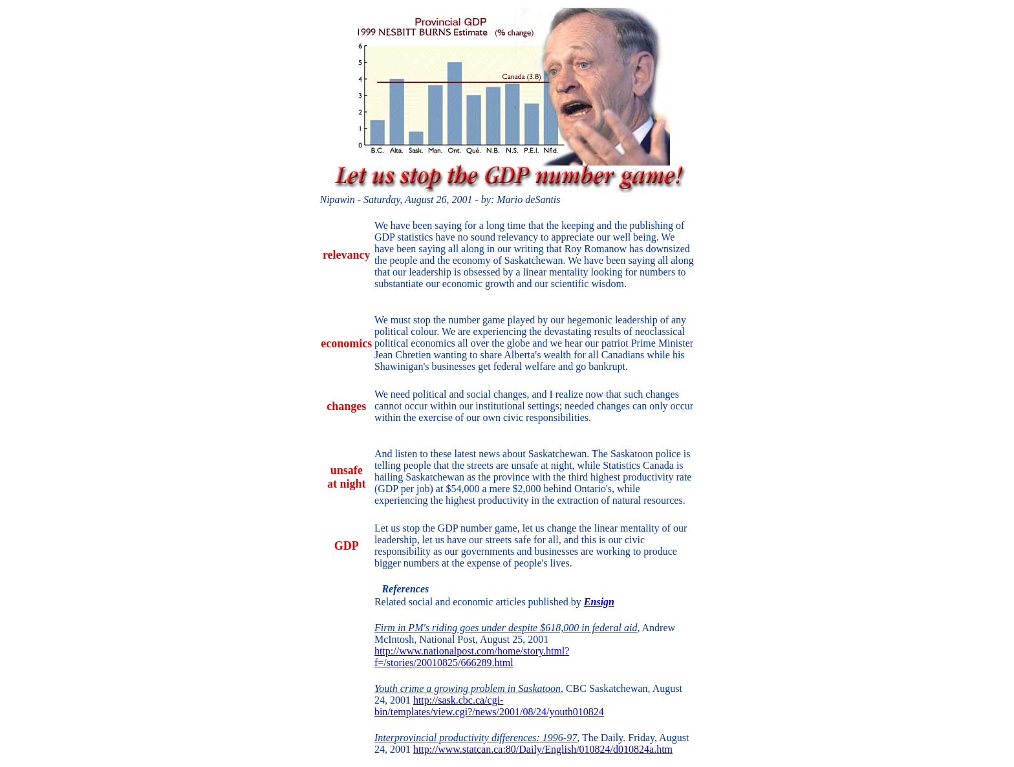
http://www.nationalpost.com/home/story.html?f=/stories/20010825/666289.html (471, 656)
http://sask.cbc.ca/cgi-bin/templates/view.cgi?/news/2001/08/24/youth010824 (489, 706)
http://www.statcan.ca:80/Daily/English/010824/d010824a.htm (543, 749)
